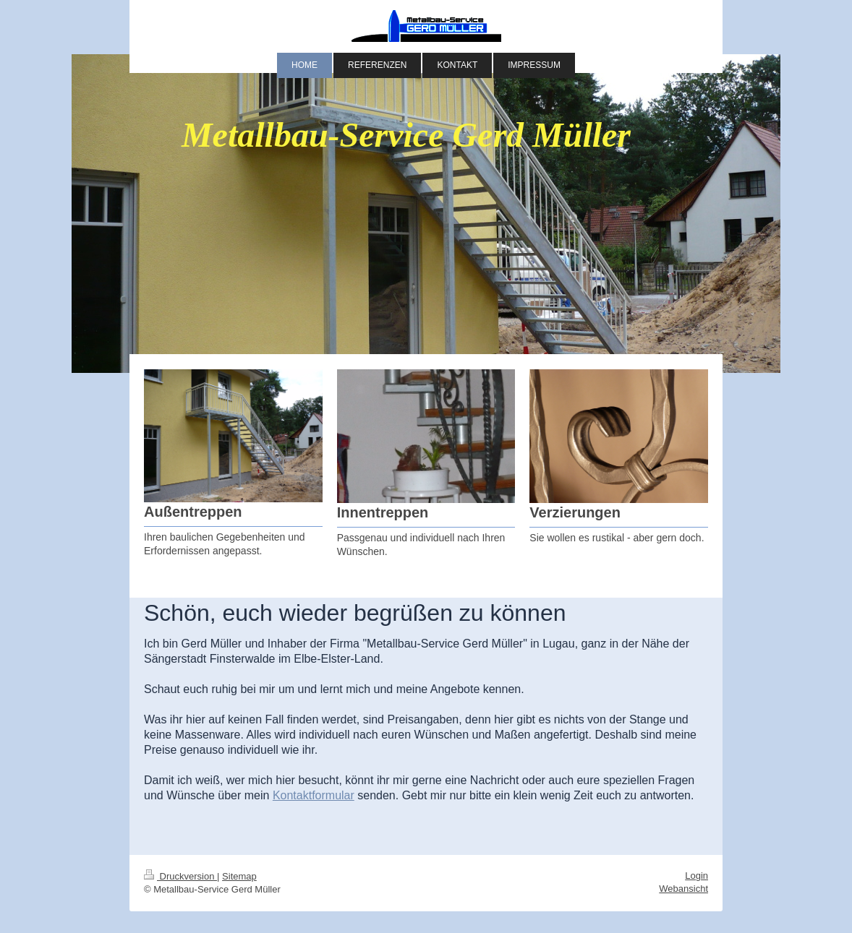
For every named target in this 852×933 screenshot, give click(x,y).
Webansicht (683, 888)
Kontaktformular (313, 795)
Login (696, 875)
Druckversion (180, 876)
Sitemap (239, 876)
